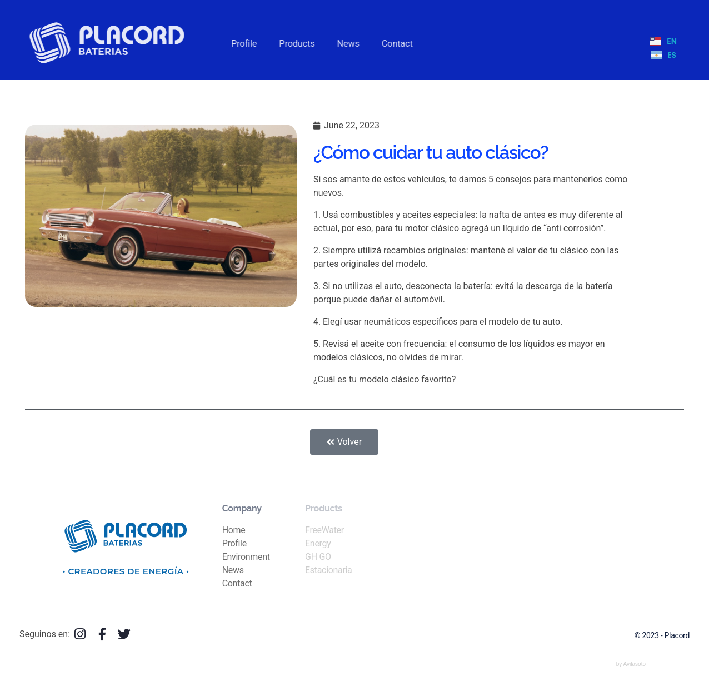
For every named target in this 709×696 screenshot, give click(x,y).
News (233, 570)
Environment (246, 556)
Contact (237, 583)
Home (234, 530)
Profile (234, 543)
